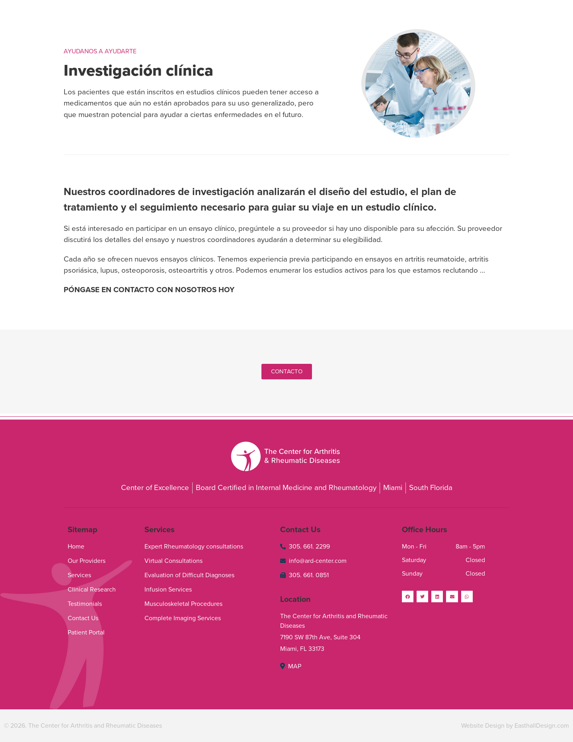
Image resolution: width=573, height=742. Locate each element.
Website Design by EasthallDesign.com (515, 726)
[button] (286, 371)
